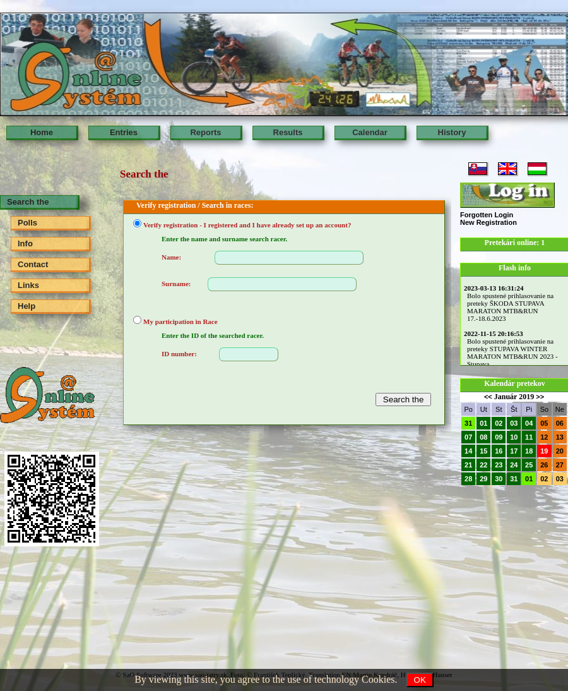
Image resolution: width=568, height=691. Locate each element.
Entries (124, 132)
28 (468, 479)
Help (26, 306)
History (452, 132)
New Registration (488, 222)
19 (544, 451)
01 (483, 423)
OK (420, 680)
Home (41, 132)
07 (468, 437)
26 (544, 465)
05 (544, 423)
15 (483, 451)
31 (468, 423)
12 (544, 437)
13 (560, 437)
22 (483, 465)
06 (560, 423)
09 (498, 437)
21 (468, 465)
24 (514, 465)
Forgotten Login (486, 215)
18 (529, 451)
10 (514, 437)
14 (468, 451)
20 (560, 451)
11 (529, 437)
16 (498, 451)
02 (498, 423)
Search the (28, 202)
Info (25, 243)
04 (529, 423)
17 (514, 451)
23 (498, 465)
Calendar (370, 132)
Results (288, 132)
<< (488, 396)
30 (498, 479)
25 (529, 465)
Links (28, 285)
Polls (27, 222)
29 (483, 479)
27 (560, 465)
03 (514, 423)
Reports (205, 132)
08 (483, 437)
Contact (33, 264)
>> (540, 396)
